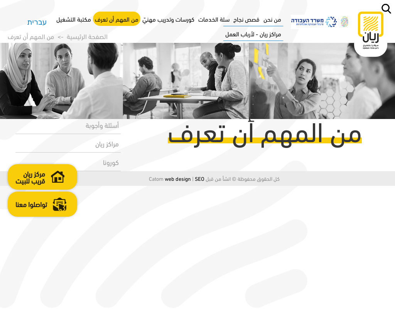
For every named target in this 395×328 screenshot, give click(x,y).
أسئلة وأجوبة (99, 267)
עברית (37, 21)
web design (161, 320)
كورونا (108, 304)
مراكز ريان (104, 285)
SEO (183, 320)
